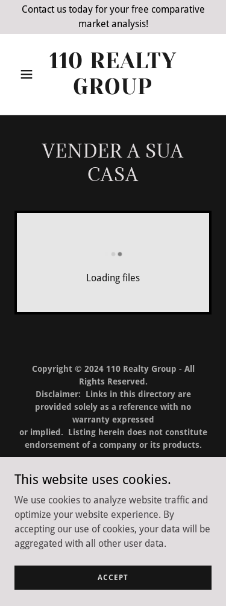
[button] (29, 74)
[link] (113, 91)
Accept (113, 577)
